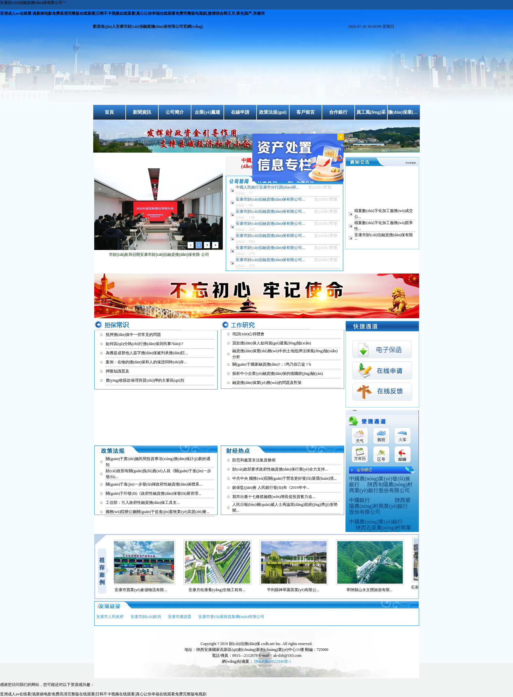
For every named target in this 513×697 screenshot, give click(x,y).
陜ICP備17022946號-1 (272, 661)
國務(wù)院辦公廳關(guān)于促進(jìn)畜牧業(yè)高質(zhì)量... (158, 511)
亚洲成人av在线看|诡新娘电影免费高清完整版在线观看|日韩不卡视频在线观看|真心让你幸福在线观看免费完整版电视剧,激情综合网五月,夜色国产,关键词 (132, 13)
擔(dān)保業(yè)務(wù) (404, 112)
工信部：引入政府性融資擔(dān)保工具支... (143, 502)
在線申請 (240, 112)
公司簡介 (175, 112)
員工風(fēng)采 (371, 112)
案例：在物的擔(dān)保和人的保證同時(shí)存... (146, 362)
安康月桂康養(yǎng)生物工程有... (219, 590)
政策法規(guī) (273, 112)
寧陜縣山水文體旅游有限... (372, 590)
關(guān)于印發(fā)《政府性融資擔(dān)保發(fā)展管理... (153, 493)
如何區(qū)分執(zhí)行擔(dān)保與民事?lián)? (144, 343)
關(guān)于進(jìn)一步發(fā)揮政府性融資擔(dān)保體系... (154, 484)
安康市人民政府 (110, 616)
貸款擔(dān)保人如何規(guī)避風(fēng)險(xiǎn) (271, 343)
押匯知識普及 (117, 371)
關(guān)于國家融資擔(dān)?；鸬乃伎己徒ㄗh (271, 364)
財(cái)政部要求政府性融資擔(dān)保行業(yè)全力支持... (280, 469)
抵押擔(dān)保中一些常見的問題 (133, 334)
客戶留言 (305, 112)
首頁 (109, 112)
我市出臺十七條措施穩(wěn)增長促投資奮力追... (273, 496)
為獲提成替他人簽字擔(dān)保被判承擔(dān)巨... (147, 353)
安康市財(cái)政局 (146, 616)
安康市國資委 (179, 616)
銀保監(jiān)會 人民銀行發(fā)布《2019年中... (270, 487)
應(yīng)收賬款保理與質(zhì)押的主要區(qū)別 (145, 380)
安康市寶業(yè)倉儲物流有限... (143, 590)
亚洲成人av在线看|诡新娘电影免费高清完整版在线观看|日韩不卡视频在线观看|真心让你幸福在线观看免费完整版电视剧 (103, 694)
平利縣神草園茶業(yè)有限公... (296, 590)
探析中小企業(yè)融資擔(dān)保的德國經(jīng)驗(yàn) (277, 373)
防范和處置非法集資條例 (253, 460)
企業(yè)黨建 (208, 112)
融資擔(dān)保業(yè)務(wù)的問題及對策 (266, 382)
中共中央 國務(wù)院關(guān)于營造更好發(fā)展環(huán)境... (284, 478)
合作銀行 (338, 112)
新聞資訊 (142, 112)
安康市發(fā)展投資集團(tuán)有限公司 (231, 616)
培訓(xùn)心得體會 (248, 334)
